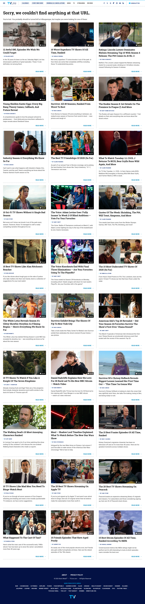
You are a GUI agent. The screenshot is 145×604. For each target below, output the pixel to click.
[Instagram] (117, 3)
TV (74, 3)
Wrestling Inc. (91, 591)
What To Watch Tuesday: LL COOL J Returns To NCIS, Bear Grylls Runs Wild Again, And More (119, 161)
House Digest (108, 586)
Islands (125, 586)
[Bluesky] (120, 3)
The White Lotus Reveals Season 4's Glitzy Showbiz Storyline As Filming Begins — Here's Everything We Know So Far (24, 325)
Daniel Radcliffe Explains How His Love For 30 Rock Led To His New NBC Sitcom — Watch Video (71, 381)
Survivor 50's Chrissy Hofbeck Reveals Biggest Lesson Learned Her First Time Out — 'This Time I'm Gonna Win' (119, 381)
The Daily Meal (53, 591)
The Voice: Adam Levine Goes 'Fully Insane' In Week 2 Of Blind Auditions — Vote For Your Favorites (71, 215)
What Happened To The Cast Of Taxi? (22, 537)
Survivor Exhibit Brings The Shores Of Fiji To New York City (70, 322)
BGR (16, 586)
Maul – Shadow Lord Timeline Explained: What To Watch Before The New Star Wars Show (72, 435)
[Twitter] (107, 3)
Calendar (25, 3)
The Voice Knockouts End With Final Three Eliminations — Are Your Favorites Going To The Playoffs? (72, 269)
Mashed (34, 588)
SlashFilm (96, 588)
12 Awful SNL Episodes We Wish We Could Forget (21, 51)
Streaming (81, 3)
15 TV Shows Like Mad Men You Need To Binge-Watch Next (24, 488)
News (69, 3)
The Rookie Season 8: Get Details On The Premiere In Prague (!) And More (119, 106)
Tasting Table (122, 588)
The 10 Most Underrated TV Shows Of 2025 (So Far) (118, 268)
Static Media (62, 579)
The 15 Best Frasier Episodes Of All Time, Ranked (120, 434)
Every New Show (37, 3)
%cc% (43, 45)
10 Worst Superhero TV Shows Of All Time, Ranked (69, 51)
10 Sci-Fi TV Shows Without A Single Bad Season (24, 214)
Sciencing (87, 588)
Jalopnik (19, 588)
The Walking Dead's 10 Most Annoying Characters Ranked (23, 434)
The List (63, 591)
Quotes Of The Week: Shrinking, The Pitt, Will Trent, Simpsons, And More (120, 214)
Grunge (86, 586)
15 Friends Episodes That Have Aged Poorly (69, 539)
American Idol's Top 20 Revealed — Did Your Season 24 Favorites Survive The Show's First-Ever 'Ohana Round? (118, 323)
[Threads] (110, 3)
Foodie (49, 586)
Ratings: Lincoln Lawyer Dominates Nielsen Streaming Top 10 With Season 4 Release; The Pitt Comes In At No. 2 (119, 52)
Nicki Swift (55, 588)
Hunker (117, 586)
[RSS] (123, 3)
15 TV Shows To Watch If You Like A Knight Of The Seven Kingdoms (21, 379)
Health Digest (96, 586)
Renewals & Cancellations (56, 3)
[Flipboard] (114, 3)
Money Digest (44, 588)
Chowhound (24, 586)
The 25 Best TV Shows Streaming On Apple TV (69, 488)
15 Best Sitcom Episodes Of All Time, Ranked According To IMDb (117, 539)
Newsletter (134, 3)
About (64, 575)
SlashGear (106, 588)
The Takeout (72, 591)
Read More (40, 72)
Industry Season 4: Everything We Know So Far (23, 160)
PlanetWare (77, 588)
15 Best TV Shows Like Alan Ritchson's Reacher (22, 268)
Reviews (90, 3)
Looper (26, 588)
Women (81, 591)
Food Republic (59, 586)
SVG (113, 588)
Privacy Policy (77, 575)
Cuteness (34, 586)
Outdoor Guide (66, 588)
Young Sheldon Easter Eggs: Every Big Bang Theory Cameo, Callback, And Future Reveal (22, 107)
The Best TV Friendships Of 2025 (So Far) (72, 158)
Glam (80, 586)
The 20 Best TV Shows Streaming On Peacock (117, 488)
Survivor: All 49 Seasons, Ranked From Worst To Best (70, 105)
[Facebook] (104, 3)
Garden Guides (71, 586)
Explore (42, 586)
